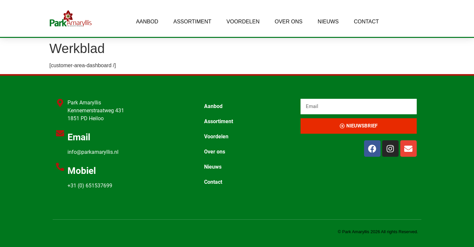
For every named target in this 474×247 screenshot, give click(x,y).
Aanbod (147, 21)
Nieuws (328, 21)
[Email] (60, 133)
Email (78, 137)
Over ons (288, 21)
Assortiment (192, 21)
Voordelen (242, 21)
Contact (366, 21)
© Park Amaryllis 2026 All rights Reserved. (378, 231)
